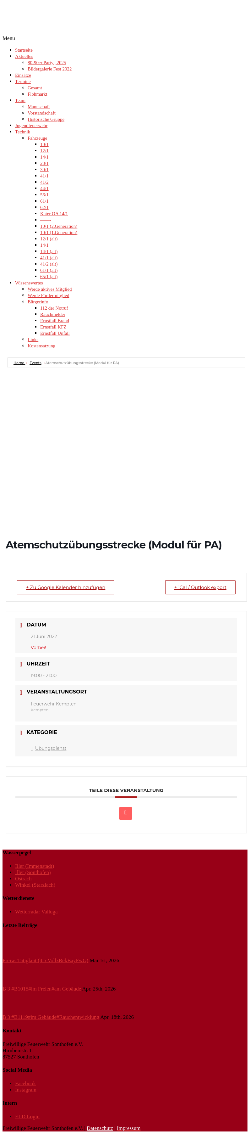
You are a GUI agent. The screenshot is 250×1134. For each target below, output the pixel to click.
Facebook (25, 1083)
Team (20, 100)
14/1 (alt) (48, 251)
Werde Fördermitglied (48, 295)
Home (19, 363)
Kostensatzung (41, 345)
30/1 (44, 169)
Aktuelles (24, 56)
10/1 (44, 144)
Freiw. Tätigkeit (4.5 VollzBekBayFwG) (45, 960)
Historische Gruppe (46, 119)
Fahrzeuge (37, 138)
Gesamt (35, 87)
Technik (22, 131)
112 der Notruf (54, 308)
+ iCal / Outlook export (200, 587)
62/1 (44, 207)
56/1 (44, 194)
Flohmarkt (37, 94)
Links (33, 339)
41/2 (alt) (48, 264)
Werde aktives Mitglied (50, 289)
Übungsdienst (48, 748)
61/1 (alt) (48, 270)
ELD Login (27, 1117)
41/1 (44, 175)
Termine (23, 81)
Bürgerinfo (38, 301)
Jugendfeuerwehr (31, 125)
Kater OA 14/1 (54, 213)
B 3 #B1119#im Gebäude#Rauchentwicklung (51, 1017)
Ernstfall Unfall (55, 333)
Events (35, 363)
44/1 (44, 188)
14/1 (44, 157)
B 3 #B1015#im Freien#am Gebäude (42, 989)
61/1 (44, 201)
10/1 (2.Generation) (58, 226)
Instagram (25, 1090)
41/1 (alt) (48, 257)
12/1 (44, 150)
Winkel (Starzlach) (35, 885)
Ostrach (23, 879)
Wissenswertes (29, 282)
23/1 (44, 163)
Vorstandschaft (42, 112)
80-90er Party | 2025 (47, 62)
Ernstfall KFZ (53, 326)
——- (45, 219)
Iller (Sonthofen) (33, 872)
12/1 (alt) (48, 238)
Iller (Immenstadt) (34, 866)
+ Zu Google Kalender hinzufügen (65, 587)
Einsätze (23, 75)
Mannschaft (39, 106)
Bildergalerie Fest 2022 (50, 68)
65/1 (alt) (48, 276)
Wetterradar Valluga (36, 912)
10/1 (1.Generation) (58, 232)
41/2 (44, 182)
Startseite (24, 50)
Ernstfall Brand (54, 320)
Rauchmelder (52, 314)
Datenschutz (100, 1128)
